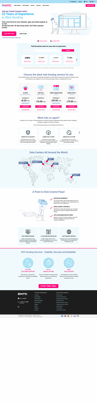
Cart (85, 1)
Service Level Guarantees (37, 341)
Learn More (26, 106)
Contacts (36, 333)
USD (91, 1)
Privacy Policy (20, 341)
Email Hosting (59, 331)
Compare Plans (25, 109)
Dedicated (71, 93)
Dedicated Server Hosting (62, 323)
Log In (80, 1)
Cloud (25, 93)
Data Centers (46, 5)
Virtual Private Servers (61, 322)
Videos (36, 331)
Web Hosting (17, 5)
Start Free (90, 5)
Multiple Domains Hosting (62, 327)
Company (37, 320)
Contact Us (73, 1)
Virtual (41, 93)
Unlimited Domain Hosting (62, 329)
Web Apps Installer (39, 325)
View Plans (23, 33)
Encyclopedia (37, 322)
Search (68, 50)
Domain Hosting (60, 325)
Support (36, 329)
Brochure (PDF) (42, 41)
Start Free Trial (9, 33)
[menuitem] (73, 2)
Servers (32, 5)
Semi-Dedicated (56, 93)
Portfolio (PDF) (55, 41)
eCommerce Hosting (60, 335)
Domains (38, 5)
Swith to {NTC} (38, 327)
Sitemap (36, 335)
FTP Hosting (59, 333)
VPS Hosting (25, 5)
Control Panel (37, 323)
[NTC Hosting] (6, 5)
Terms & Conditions (28, 341)
